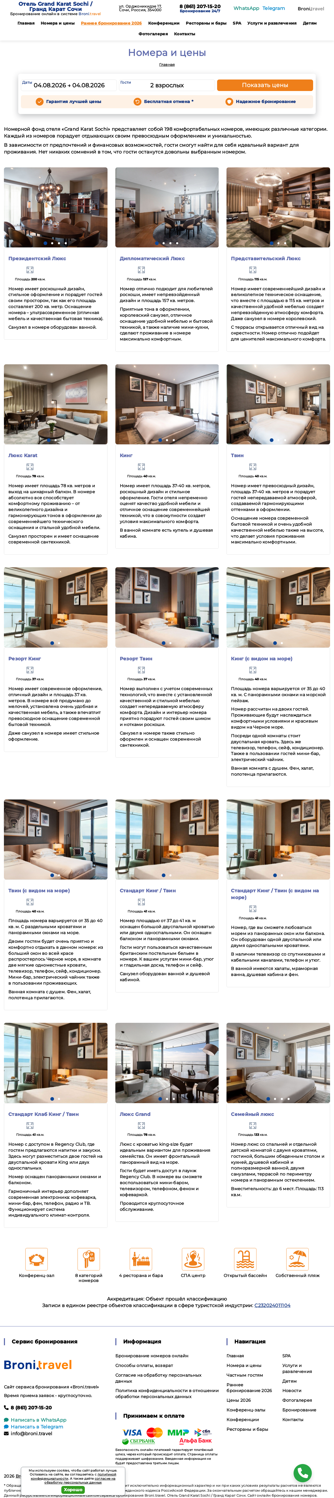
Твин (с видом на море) (39, 891)
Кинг (126, 455)
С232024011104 (272, 1305)
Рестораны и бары (206, 23)
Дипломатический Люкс (152, 259)
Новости (291, 1390)
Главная (25, 23)
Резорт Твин (136, 659)
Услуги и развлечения (271, 23)
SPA (237, 23)
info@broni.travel (28, 1434)
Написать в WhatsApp (35, 1420)
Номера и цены (58, 23)
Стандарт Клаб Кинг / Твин (43, 1114)
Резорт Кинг (24, 659)
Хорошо (73, 1489)
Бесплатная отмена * (168, 101)
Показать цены (265, 85)
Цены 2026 (238, 1400)
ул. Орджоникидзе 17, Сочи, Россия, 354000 (140, 8)
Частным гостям (244, 1375)
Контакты (184, 33)
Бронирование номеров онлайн (152, 1355)
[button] (45, 243)
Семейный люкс (252, 1114)
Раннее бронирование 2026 (111, 23)
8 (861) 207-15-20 (200, 6)
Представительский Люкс (266, 259)
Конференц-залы (245, 1410)
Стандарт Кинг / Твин (148, 891)
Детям (310, 23)
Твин (237, 455)
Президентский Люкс (37, 259)
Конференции (164, 23)
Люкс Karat (22, 455)
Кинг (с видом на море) (261, 659)
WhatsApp (246, 8)
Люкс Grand (135, 1114)
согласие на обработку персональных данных (79, 1481)
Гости (125, 82)
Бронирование (299, 1410)
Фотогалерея (153, 33)
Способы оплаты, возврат (144, 1365)
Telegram (274, 8)
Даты (27, 82)
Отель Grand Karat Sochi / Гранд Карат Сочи (55, 6)
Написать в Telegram (33, 1427)
